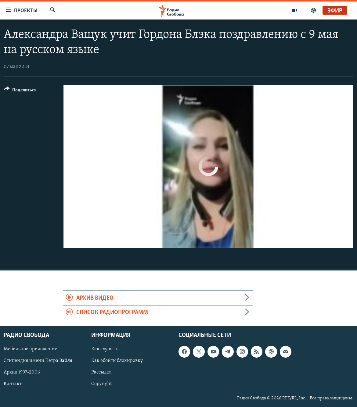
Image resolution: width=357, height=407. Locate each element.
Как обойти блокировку (117, 360)
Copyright (101, 383)
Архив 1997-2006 (22, 372)
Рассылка (101, 372)
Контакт (13, 383)
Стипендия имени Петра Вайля (38, 360)
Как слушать (104, 349)
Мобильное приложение (30, 349)
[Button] (20, 91)
